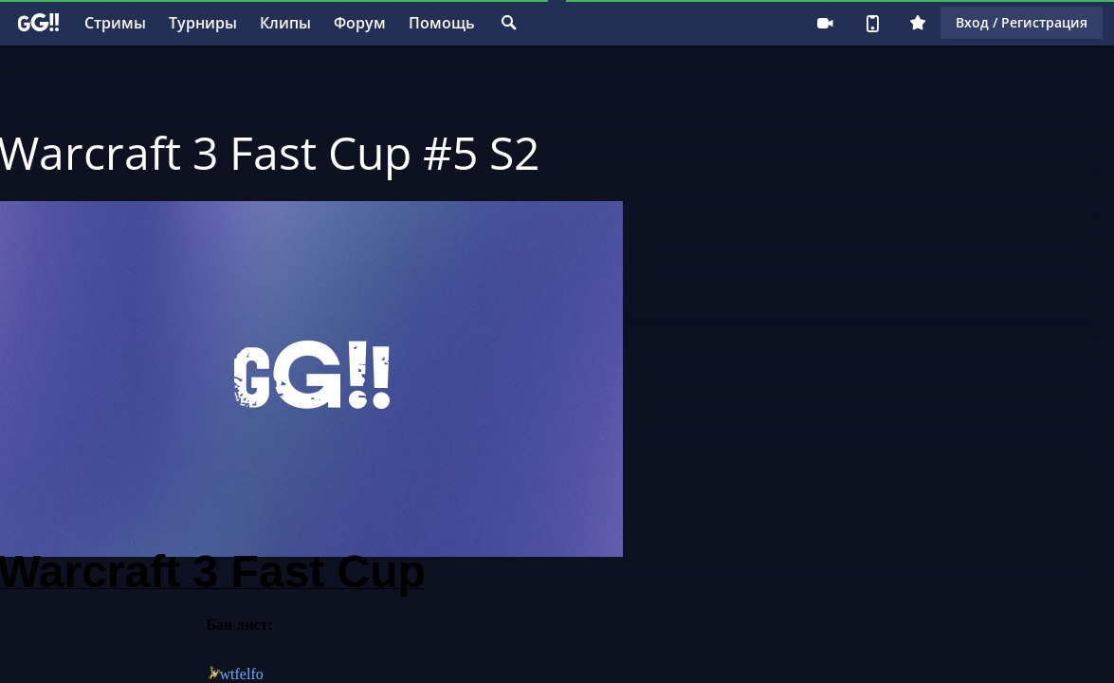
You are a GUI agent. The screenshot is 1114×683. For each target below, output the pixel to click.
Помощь (442, 22)
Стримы (115, 22)
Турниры (203, 22)
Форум (360, 22)
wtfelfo (242, 674)
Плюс (917, 22)
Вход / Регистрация (1021, 22)
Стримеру (824, 22)
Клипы (285, 22)
